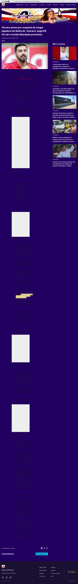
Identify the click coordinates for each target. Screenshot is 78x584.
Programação (33, 4)
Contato (49, 4)
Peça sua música (70, 4)
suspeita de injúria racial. (24, 79)
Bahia (3, 40)
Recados (55, 4)
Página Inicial (19, 4)
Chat (26, 4)
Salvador (22, 77)
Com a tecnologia (71, 580)
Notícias (62, 4)
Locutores (42, 4)
